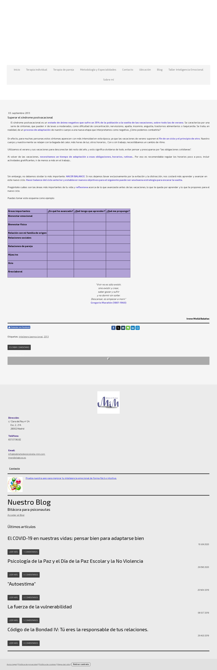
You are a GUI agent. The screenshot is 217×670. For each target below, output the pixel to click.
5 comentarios (30, 620)
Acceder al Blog (15, 514)
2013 (45, 336)
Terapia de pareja (63, 69)
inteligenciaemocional (30, 336)
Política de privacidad (27, 664)
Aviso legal (11, 664)
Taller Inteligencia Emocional (185, 69)
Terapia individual (36, 69)
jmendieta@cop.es (16, 457)
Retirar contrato (80, 664)
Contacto (127, 69)
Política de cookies (46, 664)
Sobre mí (108, 79)
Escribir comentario (18, 347)
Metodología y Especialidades (98, 69)
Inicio (17, 69)
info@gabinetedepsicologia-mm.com (26, 454)
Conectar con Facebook (18, 327)
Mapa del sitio (63, 664)
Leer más (12, 552)
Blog (159, 69)
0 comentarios (30, 574)
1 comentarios (30, 552)
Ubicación (145, 69)
